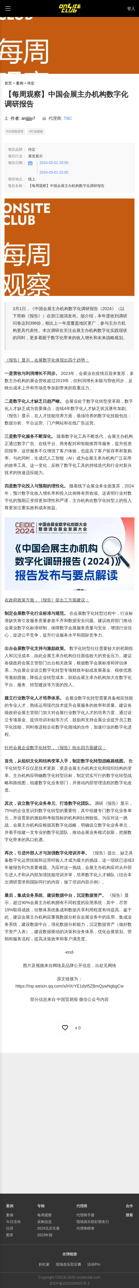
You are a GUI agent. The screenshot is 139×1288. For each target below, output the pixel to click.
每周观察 (44, 1215)
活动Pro (93, 1264)
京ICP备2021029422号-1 (69, 1283)
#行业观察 (36, 131)
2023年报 (45, 1235)
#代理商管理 (14, 131)
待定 (31, 83)
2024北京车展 (48, 1228)
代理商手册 (85, 1215)
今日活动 (13, 1222)
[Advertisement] (69, 1122)
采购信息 (44, 1222)
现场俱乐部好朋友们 (92, 1222)
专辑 (41, 1206)
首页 (8, 83)
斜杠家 (44, 1264)
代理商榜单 (85, 1228)
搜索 (129, 1215)
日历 (9, 1228)
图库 (9, 1235)
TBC (68, 118)
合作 (129, 1206)
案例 (19, 83)
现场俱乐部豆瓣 (68, 1264)
